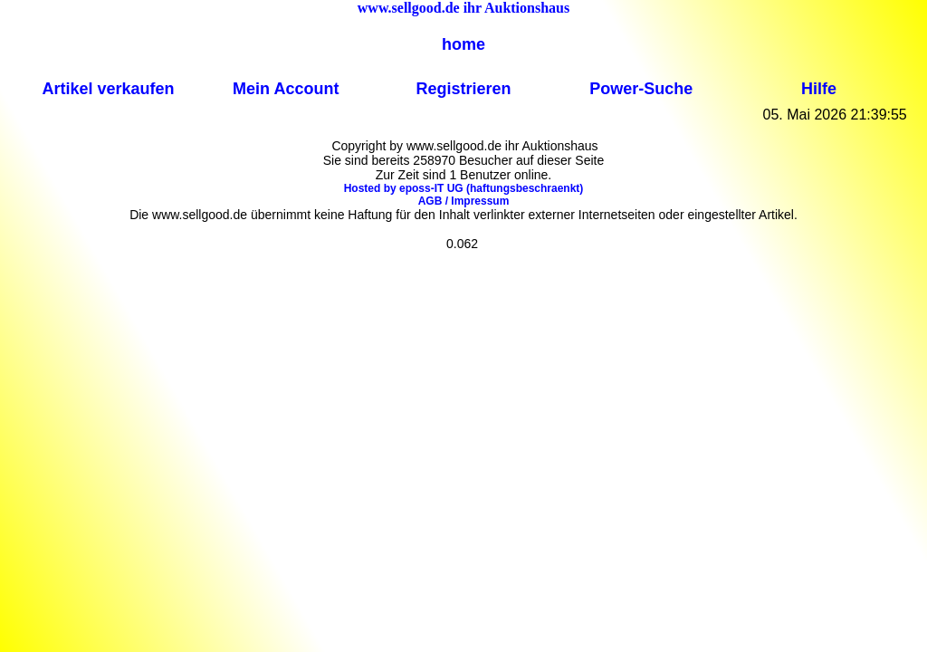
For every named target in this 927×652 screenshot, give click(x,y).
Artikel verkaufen (108, 89)
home (463, 44)
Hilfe (818, 89)
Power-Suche (641, 89)
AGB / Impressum (464, 201)
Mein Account (286, 89)
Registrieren (463, 89)
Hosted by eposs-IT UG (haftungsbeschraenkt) (464, 188)
